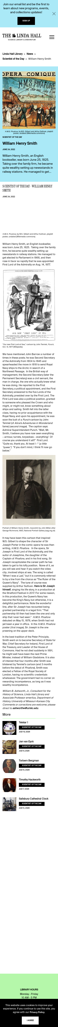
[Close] (54, 13)
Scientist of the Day (13, 59)
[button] (52, 37)
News (30, 54)
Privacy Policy (37, 1012)
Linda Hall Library (12, 54)
